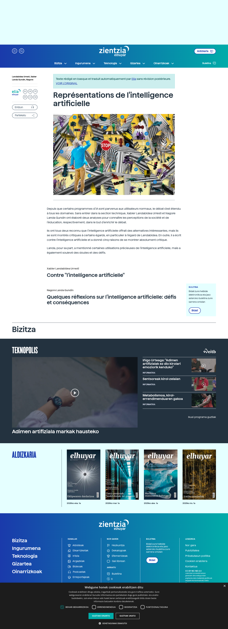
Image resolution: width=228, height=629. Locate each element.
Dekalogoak (116, 550)
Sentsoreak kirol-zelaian (161, 379)
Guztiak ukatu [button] (128, 615)
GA (35, 97)
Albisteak (76, 545)
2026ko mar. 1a (112, 503)
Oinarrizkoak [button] (164, 63)
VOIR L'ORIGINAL (66, 83)
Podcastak (77, 572)
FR (35, 91)
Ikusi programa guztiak (202, 417)
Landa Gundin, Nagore (22, 80)
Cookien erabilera (196, 561)
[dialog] (114, 606)
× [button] (224, 586)
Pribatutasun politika (197, 555)
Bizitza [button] (60, 63)
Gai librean (116, 561)
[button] (14, 50)
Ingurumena (26, 548)
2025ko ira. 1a (189, 503)
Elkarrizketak (78, 550)
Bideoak (75, 566)
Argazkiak (76, 561)
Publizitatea (192, 550)
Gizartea (22, 564)
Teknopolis (25, 349)
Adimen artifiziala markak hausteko (55, 432)
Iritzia (73, 556)
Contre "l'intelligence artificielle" (86, 275)
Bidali (195, 310)
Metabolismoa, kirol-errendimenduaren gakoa (163, 397)
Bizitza (19, 540)
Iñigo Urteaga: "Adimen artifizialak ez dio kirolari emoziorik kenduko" (162, 363)
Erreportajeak (78, 577)
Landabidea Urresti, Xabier (24, 77)
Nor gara (190, 545)
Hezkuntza (115, 545)
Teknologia (25, 556)
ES (30, 91)
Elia (134, 78)
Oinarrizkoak (27, 571)
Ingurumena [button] (85, 63)
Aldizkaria (205, 51)
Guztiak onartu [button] (101, 615)
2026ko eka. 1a (74, 503)
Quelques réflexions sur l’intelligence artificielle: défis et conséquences (111, 299)
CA (30, 97)
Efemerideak (117, 556)
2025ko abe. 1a (151, 503)
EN (25, 97)
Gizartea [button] (137, 63)
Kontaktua (191, 566)
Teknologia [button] (113, 63)
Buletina (209, 63)
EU (25, 91)
